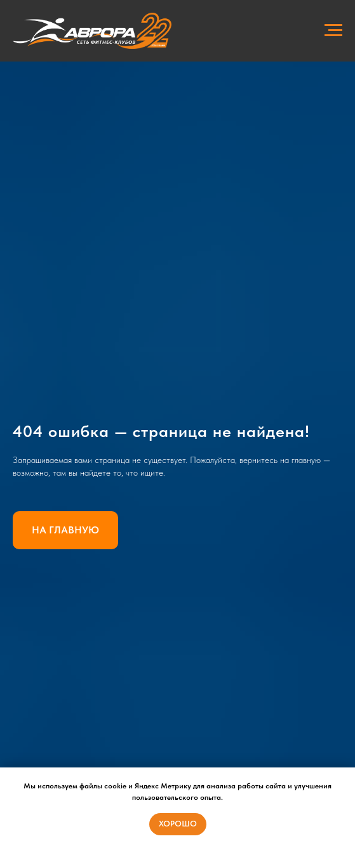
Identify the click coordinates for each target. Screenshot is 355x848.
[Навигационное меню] (333, 30)
